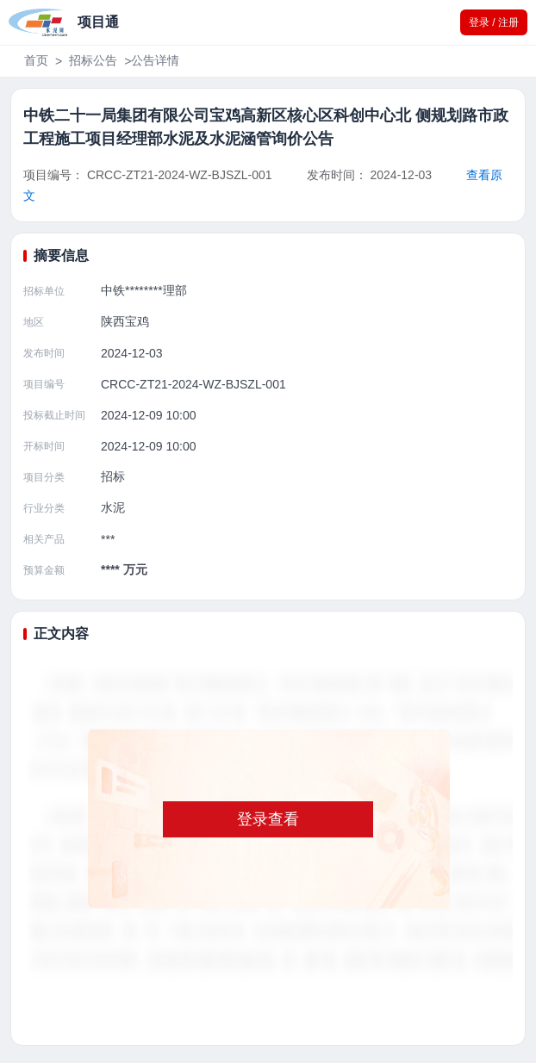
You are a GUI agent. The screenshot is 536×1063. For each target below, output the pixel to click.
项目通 (98, 22)
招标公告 (93, 60)
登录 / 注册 (494, 22)
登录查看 (268, 819)
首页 (36, 60)
